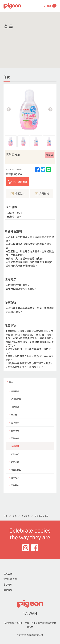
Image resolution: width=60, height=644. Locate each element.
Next (50, 109)
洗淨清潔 (15, 422)
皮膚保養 (15, 446)
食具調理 (15, 430)
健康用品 (15, 477)
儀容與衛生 (16, 469)
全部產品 (25, 516)
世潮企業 (8, 573)
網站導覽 (8, 589)
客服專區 (8, 584)
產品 (11, 381)
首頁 (5, 516)
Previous (8, 109)
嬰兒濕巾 (15, 461)
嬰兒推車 (15, 485)
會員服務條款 (10, 579)
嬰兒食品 (15, 438)
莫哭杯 (14, 414)
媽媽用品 (15, 391)
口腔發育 (15, 406)
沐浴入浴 (15, 453)
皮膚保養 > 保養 (41, 516)
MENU (47, 6)
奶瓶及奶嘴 (16, 399)
